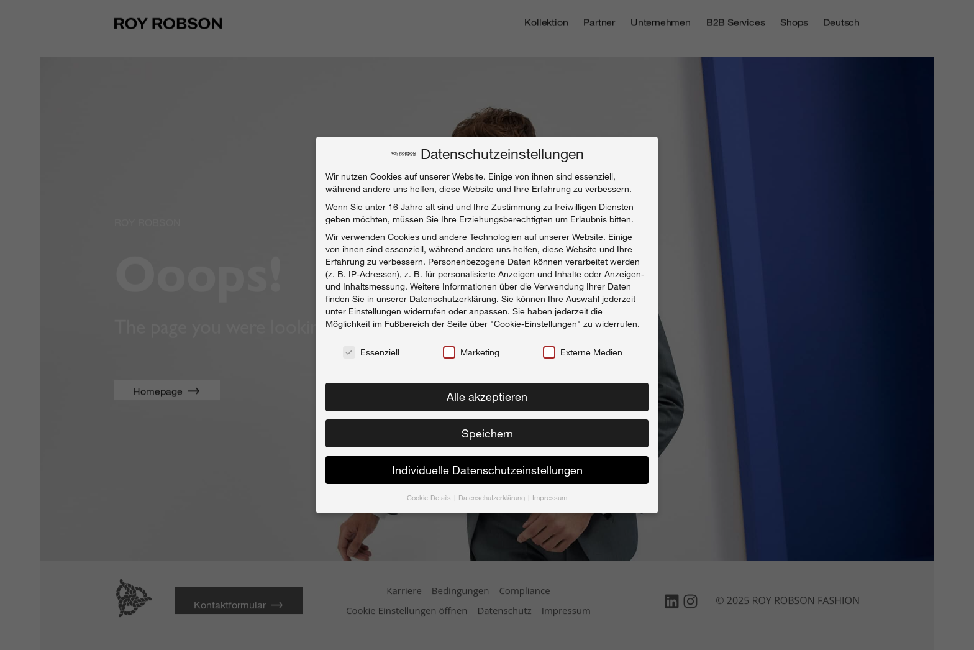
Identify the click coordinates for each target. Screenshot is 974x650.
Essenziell (371, 348)
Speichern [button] (487, 429)
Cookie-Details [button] (430, 493)
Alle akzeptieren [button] (487, 393)
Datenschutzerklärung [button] (492, 493)
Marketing (471, 348)
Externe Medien (582, 348)
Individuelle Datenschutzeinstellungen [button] (487, 465)
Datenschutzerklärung (452, 295)
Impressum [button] (549, 493)
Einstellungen (374, 307)
